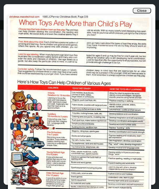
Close (142, 11)
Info (8, 25)
